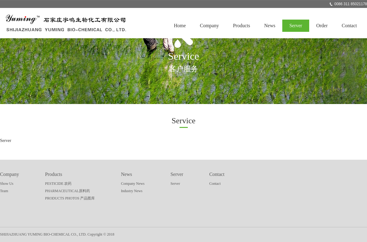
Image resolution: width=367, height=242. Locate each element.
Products (241, 25)
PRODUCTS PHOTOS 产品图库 (70, 198)
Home (180, 25)
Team (4, 191)
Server (295, 25)
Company (209, 25)
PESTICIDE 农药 (58, 183)
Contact (349, 25)
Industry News (131, 191)
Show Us (6, 183)
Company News (132, 183)
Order (322, 25)
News (269, 25)
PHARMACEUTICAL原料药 (67, 191)
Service (183, 120)
